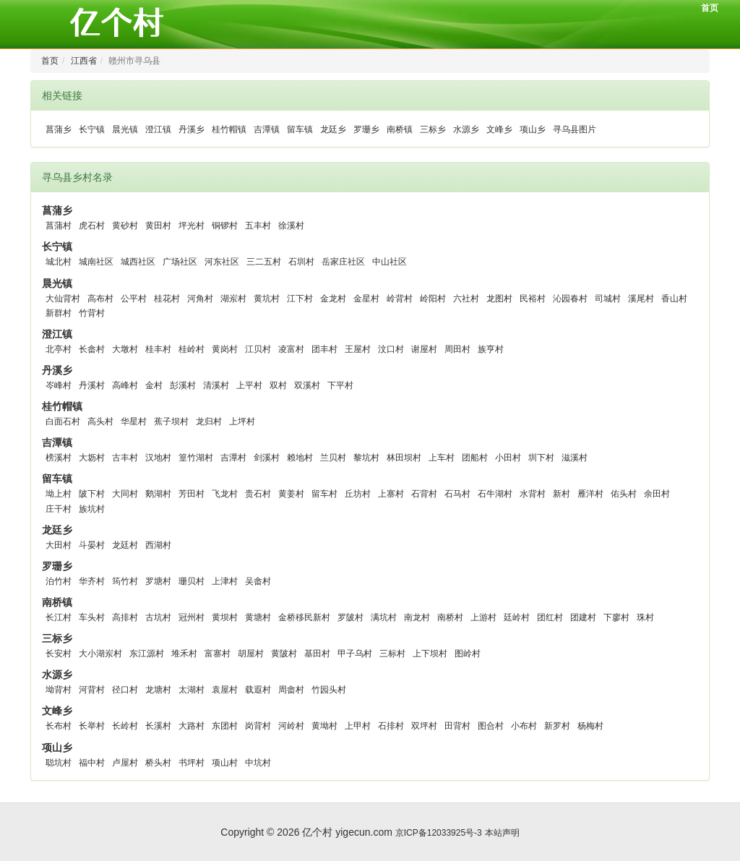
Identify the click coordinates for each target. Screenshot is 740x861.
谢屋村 (424, 349)
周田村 (457, 349)
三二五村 (263, 262)
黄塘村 (258, 617)
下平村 (340, 385)
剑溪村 (267, 458)
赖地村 (300, 458)
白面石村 (63, 421)
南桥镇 (400, 129)
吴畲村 (258, 581)
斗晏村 (92, 545)
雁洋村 (590, 494)
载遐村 (258, 690)
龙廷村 (125, 545)
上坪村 (242, 421)
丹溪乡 (191, 129)
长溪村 (158, 726)
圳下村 (541, 458)
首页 (709, 8)
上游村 (483, 617)
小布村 (524, 726)
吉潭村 (233, 458)
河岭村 (291, 726)
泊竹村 (59, 581)
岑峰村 (59, 385)
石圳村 (301, 262)
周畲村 (291, 690)
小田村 (508, 458)
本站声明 (502, 833)
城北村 (59, 262)
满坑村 (384, 617)
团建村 (583, 617)
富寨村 (218, 653)
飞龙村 (225, 494)
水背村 (533, 494)
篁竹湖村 (195, 458)
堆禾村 (184, 653)
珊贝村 (191, 581)
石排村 (391, 726)
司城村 (608, 299)
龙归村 (209, 421)
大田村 (59, 545)
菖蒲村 (59, 225)
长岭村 (125, 726)
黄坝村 (225, 617)
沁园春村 (570, 299)
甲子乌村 (354, 653)
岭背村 (400, 299)
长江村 (59, 617)
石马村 (457, 494)
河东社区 (222, 262)
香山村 (674, 299)
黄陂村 (284, 653)
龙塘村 (158, 690)
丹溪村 (92, 385)
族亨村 (491, 349)
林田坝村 (404, 458)
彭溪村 (183, 385)
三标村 (392, 653)
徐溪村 (291, 225)
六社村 (466, 299)
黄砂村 (125, 225)
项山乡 (533, 129)
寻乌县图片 (574, 129)
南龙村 (417, 617)
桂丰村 (158, 349)
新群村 (59, 313)
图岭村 (468, 653)
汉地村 (158, 458)
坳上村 (59, 494)
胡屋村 (251, 653)
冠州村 (191, 617)
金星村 (366, 299)
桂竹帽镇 (229, 129)
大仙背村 (63, 299)
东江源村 (146, 653)
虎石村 (92, 225)
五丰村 (258, 225)
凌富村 (291, 349)
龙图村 (499, 299)
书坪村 (191, 763)
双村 (278, 385)
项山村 (225, 763)
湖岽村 (233, 299)
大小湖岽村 (100, 653)
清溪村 (216, 385)
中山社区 (389, 262)
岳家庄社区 (343, 262)
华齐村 (92, 581)
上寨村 (391, 494)
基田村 (317, 653)
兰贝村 (333, 458)
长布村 (59, 726)
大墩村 (125, 349)
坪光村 (191, 225)
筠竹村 (125, 581)
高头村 (100, 421)
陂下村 (92, 494)
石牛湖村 (495, 494)
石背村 (424, 494)
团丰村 (324, 349)
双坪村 (424, 726)
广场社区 (180, 262)
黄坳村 (324, 726)
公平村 (134, 299)
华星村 (134, 421)
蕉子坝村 (171, 421)
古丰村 (125, 458)
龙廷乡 (333, 129)
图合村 (491, 726)
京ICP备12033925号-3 (438, 833)
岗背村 (258, 726)
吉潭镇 (267, 129)
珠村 (645, 617)
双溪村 (307, 385)
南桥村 (450, 617)
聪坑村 (59, 763)
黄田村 (158, 225)
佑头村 (624, 494)
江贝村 (258, 349)
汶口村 (391, 349)
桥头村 (158, 763)
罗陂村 (350, 617)
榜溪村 (59, 458)
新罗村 (557, 726)
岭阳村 (433, 299)
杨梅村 (590, 726)
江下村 (300, 299)
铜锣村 (225, 225)
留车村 (324, 494)
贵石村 (258, 494)
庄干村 (59, 509)
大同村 (125, 494)
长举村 (92, 726)
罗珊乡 (366, 129)
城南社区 (96, 262)
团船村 (475, 458)
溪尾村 (641, 299)
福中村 (92, 763)
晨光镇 (125, 129)
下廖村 (616, 617)
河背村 (92, 690)
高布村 (100, 299)
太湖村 (191, 690)
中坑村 (258, 763)
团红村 (550, 617)
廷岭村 (517, 617)
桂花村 (167, 299)
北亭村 (59, 349)
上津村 (225, 581)
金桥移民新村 (304, 617)
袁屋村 (225, 690)
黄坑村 (267, 299)
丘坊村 (358, 494)
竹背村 (92, 313)
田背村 (457, 726)
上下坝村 (430, 653)
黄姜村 (291, 494)
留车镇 (300, 129)
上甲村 (358, 726)
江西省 (84, 61)
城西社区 (138, 262)
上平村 (249, 385)
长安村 (59, 653)
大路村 (191, 726)
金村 (154, 385)
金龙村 (333, 299)
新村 (561, 494)
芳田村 (191, 494)
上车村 (442, 458)
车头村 (92, 617)
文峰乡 (499, 129)
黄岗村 (225, 349)
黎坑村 (366, 458)
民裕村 (533, 299)
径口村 (125, 690)
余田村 (657, 494)
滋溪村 (575, 458)
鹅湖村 (158, 494)
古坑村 (158, 617)
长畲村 (92, 349)
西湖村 (158, 545)
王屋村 (358, 349)
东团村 (225, 726)
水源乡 (466, 129)
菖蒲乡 (59, 129)
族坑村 (92, 509)
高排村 (125, 617)
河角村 (200, 299)
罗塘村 (158, 581)
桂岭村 (191, 349)
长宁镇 (92, 129)
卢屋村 (125, 763)
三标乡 (433, 129)
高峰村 (125, 385)
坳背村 (59, 690)
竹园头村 (328, 690)
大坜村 (92, 458)
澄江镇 (158, 129)
